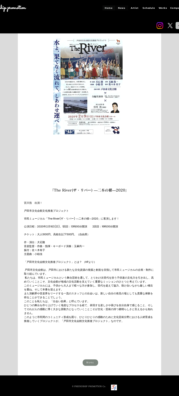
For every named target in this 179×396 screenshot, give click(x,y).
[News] (121, 8)
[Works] (163, 8)
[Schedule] (149, 8)
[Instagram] (159, 25)
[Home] (108, 8)
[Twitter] (170, 25)
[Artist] (134, 8)
